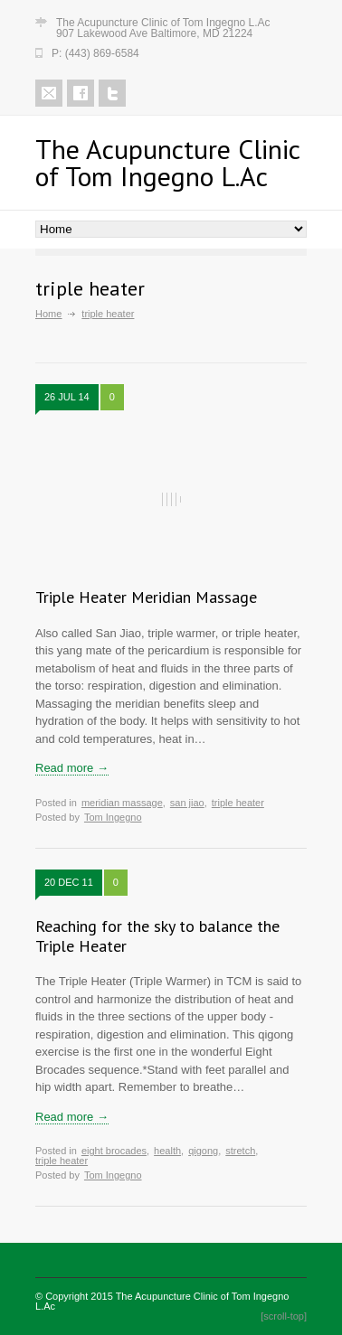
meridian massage (122, 802)
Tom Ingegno (113, 817)
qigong (203, 1150)
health (167, 1150)
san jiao (187, 802)
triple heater (238, 802)
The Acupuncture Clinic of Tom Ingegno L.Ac (162, 1301)
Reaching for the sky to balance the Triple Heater (157, 936)
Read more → (72, 768)
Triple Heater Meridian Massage (146, 597)
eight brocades (114, 1150)
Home (48, 313)
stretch (240, 1150)
